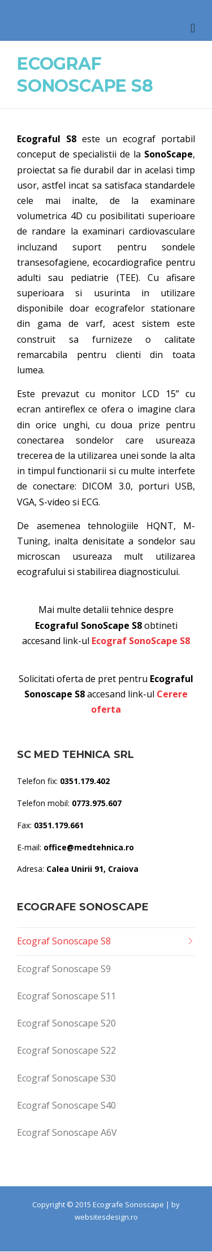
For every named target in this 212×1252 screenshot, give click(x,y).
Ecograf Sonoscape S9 (64, 969)
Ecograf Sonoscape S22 (66, 1050)
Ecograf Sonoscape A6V (67, 1132)
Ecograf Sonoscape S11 (66, 996)
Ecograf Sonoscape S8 (64, 941)
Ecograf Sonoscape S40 (66, 1105)
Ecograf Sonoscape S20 (66, 1023)
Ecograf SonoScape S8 (141, 640)
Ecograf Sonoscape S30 (66, 1078)
